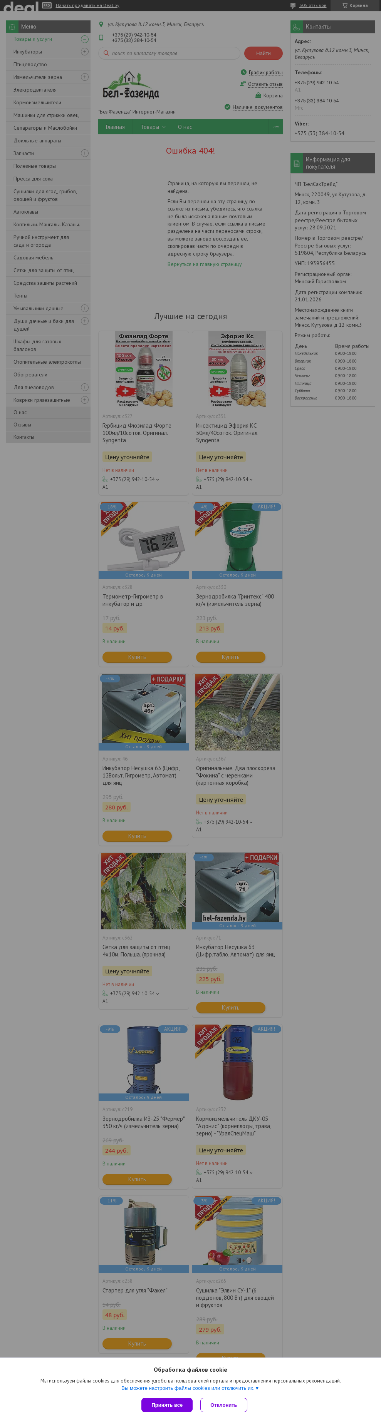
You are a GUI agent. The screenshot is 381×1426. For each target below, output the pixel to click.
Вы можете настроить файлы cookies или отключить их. (188, 1388)
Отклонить (223, 1405)
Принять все (167, 1405)
